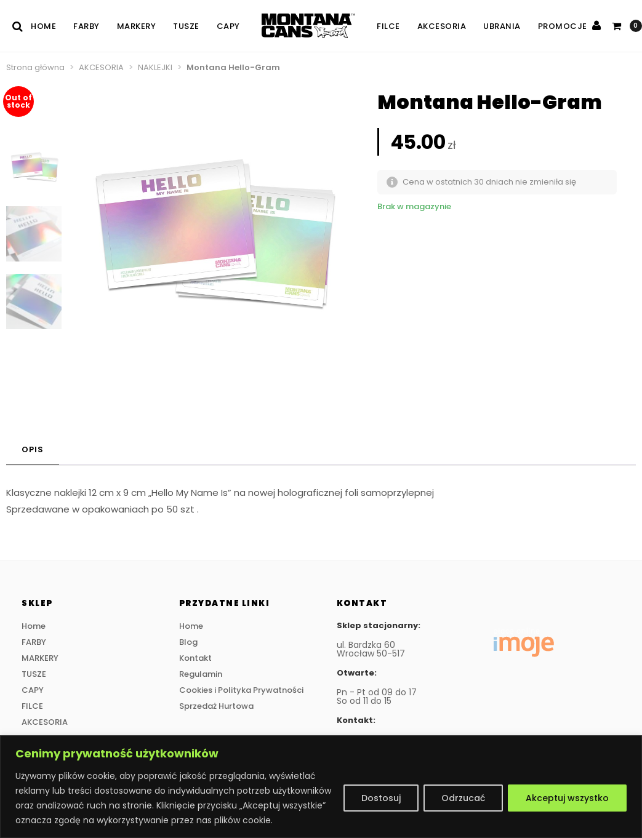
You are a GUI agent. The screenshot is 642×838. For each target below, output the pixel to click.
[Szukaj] (21, 26)
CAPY (228, 26)
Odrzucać (463, 798)
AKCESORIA (442, 26)
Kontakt (195, 658)
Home (43, 26)
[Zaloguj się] (596, 26)
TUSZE (186, 26)
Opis (33, 449)
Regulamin (200, 674)
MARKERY (136, 26)
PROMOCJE (562, 26)
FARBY (86, 26)
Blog (188, 642)
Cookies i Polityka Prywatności (241, 690)
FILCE (388, 26)
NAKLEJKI (155, 67)
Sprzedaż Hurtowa (216, 706)
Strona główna (35, 67)
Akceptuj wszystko (567, 798)
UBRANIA (502, 26)
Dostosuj (381, 798)
